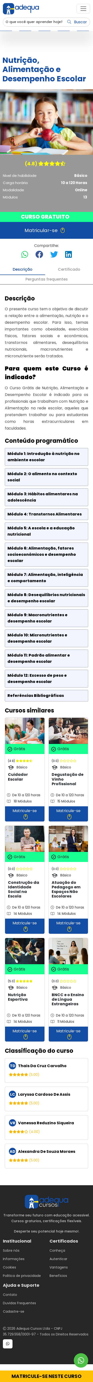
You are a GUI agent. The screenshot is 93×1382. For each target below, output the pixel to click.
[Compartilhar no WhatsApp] (24, 255)
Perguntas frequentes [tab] (46, 279)
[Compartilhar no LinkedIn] (68, 255)
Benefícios (58, 1275)
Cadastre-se (13, 1311)
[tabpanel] (46, 731)
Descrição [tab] (22, 269)
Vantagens (59, 1267)
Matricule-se (24, 814)
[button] (83, 8)
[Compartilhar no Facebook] (39, 255)
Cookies (9, 1267)
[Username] (34, 22)
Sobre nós (11, 1250)
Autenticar (58, 1258)
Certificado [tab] (69, 269)
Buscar (77, 22)
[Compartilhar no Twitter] (54, 255)
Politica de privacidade (22, 1275)
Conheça (57, 1250)
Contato (10, 1294)
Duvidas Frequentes (19, 1303)
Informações (14, 1258)
